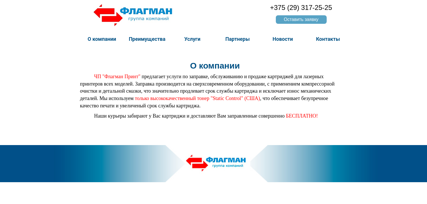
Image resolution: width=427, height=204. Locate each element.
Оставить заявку (301, 19)
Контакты (328, 39)
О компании (102, 39)
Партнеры (237, 39)
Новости (283, 39)
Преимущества (147, 39)
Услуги (192, 39)
